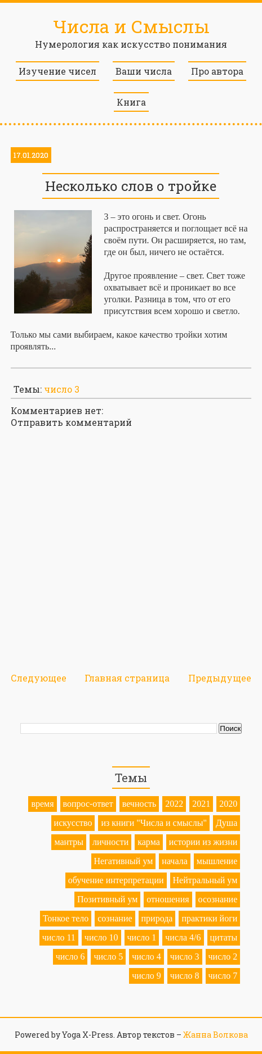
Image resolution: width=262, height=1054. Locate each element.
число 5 (108, 956)
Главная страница (127, 678)
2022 (174, 803)
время (42, 803)
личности (110, 842)
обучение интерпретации (116, 880)
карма (148, 842)
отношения (167, 899)
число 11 (59, 937)
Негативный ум (123, 861)
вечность (139, 803)
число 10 (101, 937)
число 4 (146, 956)
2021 (201, 803)
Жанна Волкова (215, 1034)
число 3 (61, 389)
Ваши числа (144, 71)
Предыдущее (219, 678)
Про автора (217, 71)
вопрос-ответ (88, 803)
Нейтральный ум (205, 880)
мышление (217, 861)
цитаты (224, 937)
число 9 (146, 975)
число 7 (223, 975)
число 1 (142, 937)
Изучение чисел (57, 71)
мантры (68, 842)
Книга (131, 102)
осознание (218, 899)
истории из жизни (203, 842)
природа (157, 918)
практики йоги (209, 918)
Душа (226, 823)
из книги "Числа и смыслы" (154, 823)
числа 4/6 (183, 937)
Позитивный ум (107, 899)
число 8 (184, 975)
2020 (228, 803)
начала (174, 861)
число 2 (223, 956)
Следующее (38, 678)
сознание (114, 918)
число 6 (70, 956)
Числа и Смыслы (131, 26)
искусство (73, 823)
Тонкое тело (65, 918)
